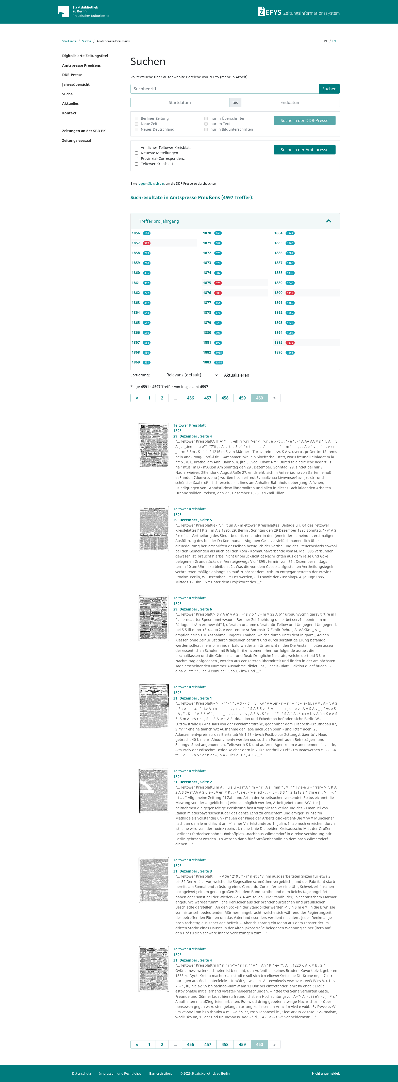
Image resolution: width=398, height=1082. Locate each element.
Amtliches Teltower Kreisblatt (166, 147)
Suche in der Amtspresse (304, 149)
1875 (207, 282)
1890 (279, 292)
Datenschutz (81, 1073)
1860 (136, 272)
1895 (279, 342)
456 (190, 398)
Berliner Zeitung (155, 118)
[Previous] (136, 398)
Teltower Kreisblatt (157, 163)
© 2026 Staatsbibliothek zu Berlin (205, 1073)
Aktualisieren (236, 375)
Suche (86, 41)
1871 (207, 242)
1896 (279, 352)
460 (262, 398)
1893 (279, 322)
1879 (207, 322)
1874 (207, 272)
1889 (279, 282)
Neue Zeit (149, 123)
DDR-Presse (72, 74)
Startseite (69, 41)
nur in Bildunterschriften (231, 129)
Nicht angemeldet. (326, 1073)
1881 (207, 342)
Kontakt (69, 113)
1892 (279, 312)
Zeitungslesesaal (76, 140)
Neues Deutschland (157, 129)
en (334, 41)
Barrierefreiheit (160, 1073)
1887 (279, 262)
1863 (136, 302)
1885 (279, 242)
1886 (279, 252)
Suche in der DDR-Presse (304, 120)
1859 (136, 262)
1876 (207, 292)
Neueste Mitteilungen (159, 152)
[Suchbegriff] (224, 89)
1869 (136, 362)
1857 (136, 242)
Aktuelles (70, 103)
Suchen (329, 89)
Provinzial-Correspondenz (163, 158)
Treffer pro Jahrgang (159, 221)
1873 (207, 262)
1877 (207, 302)
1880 (207, 332)
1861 (136, 282)
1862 (136, 292)
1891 (279, 302)
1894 (279, 332)
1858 (136, 252)
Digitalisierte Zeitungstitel (85, 55)
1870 (207, 233)
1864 (136, 312)
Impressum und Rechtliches (120, 1073)
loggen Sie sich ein (151, 183)
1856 (136, 233)
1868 (136, 352)
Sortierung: (140, 375)
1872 (207, 252)
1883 (207, 362)
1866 (136, 332)
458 (225, 398)
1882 (207, 352)
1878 (207, 312)
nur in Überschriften (227, 118)
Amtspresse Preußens (81, 65)
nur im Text (220, 123)
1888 (279, 272)
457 (207, 398)
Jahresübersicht (76, 84)
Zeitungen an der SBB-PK (84, 130)
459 (242, 398)
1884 (279, 233)
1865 (136, 322)
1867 (136, 342)
